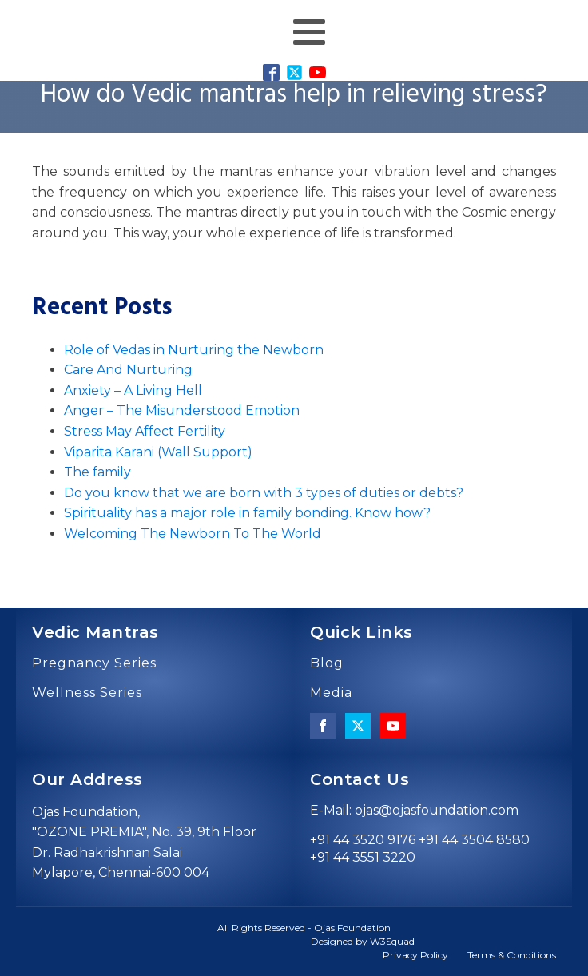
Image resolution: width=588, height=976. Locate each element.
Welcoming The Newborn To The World (192, 533)
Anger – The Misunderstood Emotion (182, 410)
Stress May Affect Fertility (144, 431)
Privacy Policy (415, 955)
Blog (327, 663)
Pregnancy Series (94, 663)
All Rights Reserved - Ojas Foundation (304, 928)
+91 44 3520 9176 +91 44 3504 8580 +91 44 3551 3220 (420, 848)
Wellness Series (87, 693)
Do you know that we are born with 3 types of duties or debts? (263, 492)
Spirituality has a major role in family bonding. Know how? (247, 512)
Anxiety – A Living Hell (133, 390)
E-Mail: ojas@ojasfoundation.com (414, 810)
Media (331, 693)
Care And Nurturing (128, 369)
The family (97, 472)
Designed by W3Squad (363, 941)
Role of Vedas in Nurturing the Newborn (194, 349)
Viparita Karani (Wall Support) (158, 452)
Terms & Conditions (511, 955)
